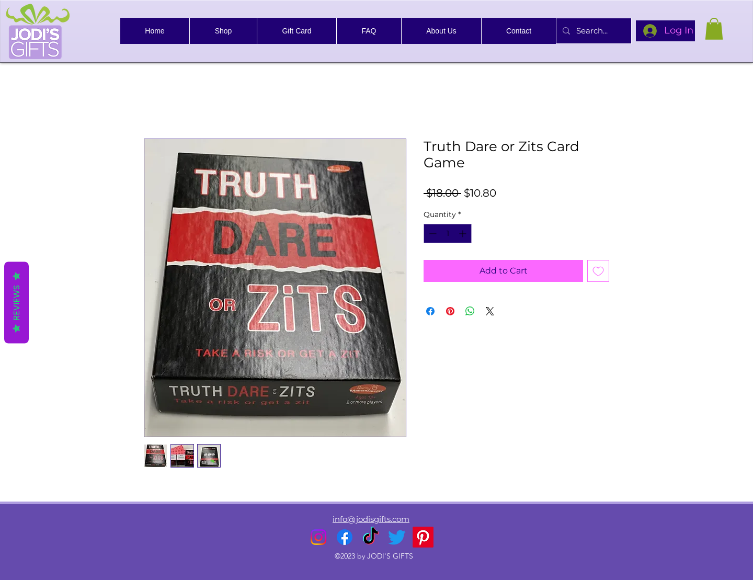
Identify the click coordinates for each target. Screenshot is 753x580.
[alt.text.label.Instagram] (318, 537)
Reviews (16, 302)
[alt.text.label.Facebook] (344, 537)
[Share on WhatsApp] (470, 311)
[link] (714, 29)
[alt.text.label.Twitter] (396, 537)
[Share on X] (490, 311)
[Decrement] (431, 233)
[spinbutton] (447, 233)
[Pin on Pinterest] (450, 311)
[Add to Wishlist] (598, 271)
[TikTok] (370, 537)
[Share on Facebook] (430, 311)
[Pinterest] (423, 537)
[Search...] (592, 30)
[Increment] (463, 233)
